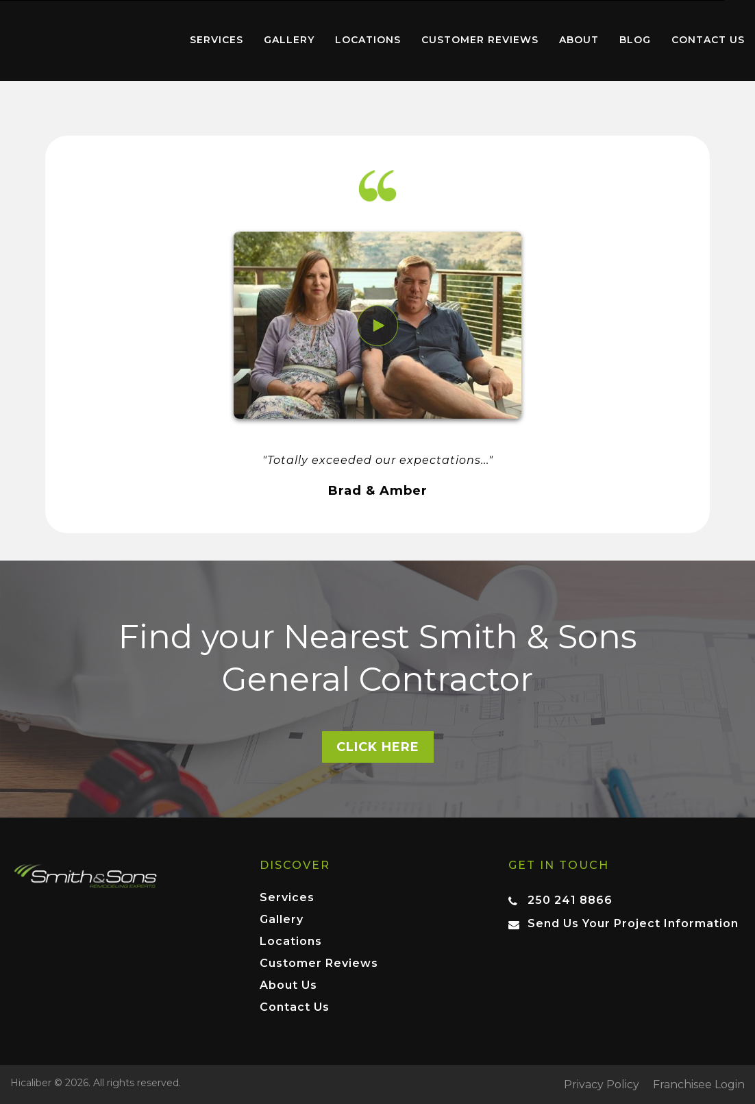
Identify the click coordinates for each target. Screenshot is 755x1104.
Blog (635, 40)
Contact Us (708, 40)
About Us (288, 986)
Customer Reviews (480, 40)
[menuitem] (89, 40)
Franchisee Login (699, 1084)
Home (89, 37)
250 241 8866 (570, 900)
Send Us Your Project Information (633, 923)
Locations (368, 40)
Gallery (289, 40)
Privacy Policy (601, 1084)
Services (216, 40)
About (579, 40)
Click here (377, 747)
